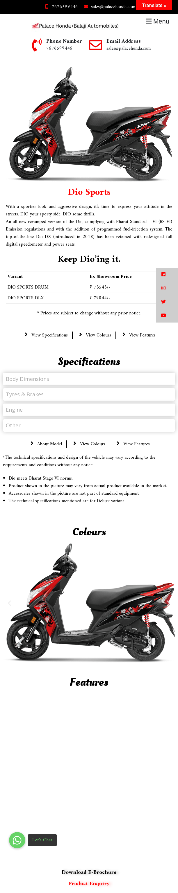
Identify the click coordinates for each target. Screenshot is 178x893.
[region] (89, 777)
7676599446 (60, 7)
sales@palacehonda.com (108, 7)
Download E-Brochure (89, 872)
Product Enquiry (89, 884)
